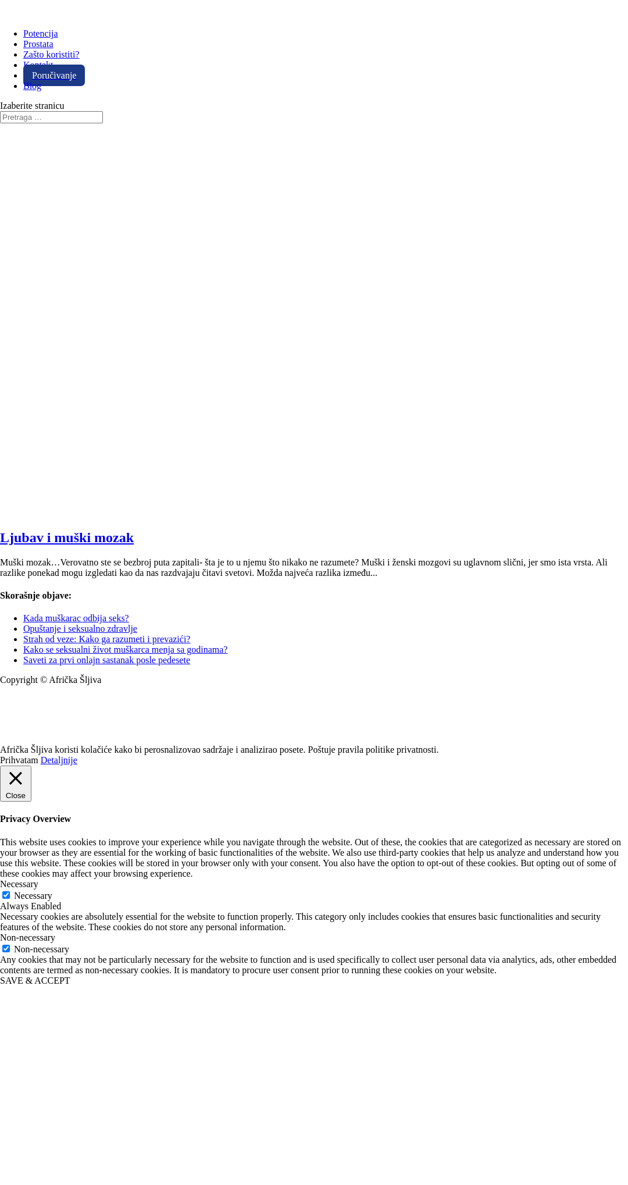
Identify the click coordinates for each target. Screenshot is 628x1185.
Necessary (33, 896)
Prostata (38, 44)
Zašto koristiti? (51, 54)
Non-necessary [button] (27, 937)
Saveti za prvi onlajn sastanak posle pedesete (106, 660)
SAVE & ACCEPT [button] (35, 980)
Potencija (40, 33)
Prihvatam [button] (19, 760)
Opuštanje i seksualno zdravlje (80, 629)
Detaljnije (59, 760)
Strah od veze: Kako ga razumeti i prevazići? (106, 639)
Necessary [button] (19, 884)
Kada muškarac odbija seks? (76, 618)
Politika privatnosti (35, 739)
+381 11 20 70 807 (35, 719)
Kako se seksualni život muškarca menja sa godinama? (125, 649)
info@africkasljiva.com (44, 699)
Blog (32, 86)
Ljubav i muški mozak (67, 537)
